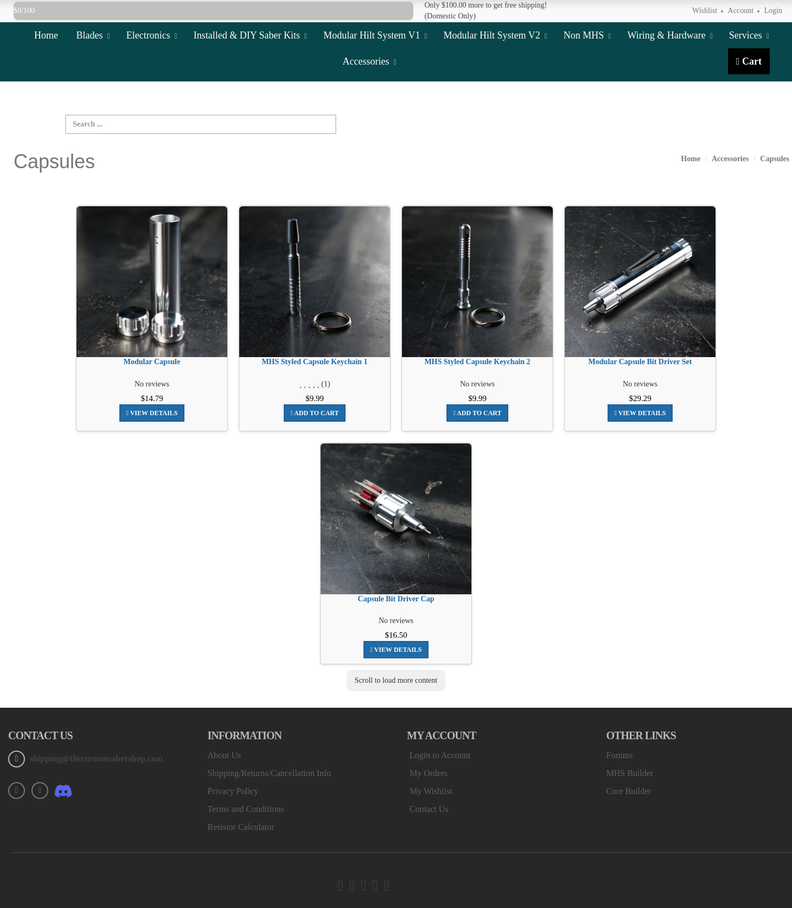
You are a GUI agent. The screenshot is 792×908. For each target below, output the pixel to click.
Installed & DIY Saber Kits (250, 35)
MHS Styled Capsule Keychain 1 (314, 362)
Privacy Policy (233, 791)
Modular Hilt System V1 (375, 35)
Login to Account (440, 755)
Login (773, 11)
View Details (151, 413)
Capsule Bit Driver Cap (396, 599)
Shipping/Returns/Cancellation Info (269, 773)
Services (749, 35)
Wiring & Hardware (669, 35)
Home (46, 35)
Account (740, 11)
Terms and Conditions (246, 809)
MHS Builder (630, 773)
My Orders (429, 773)
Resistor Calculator (241, 826)
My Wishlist (431, 791)
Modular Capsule (152, 362)
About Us (224, 755)
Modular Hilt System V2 (495, 35)
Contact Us (429, 809)
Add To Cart (314, 413)
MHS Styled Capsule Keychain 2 (477, 362)
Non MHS (587, 35)
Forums (619, 755)
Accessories (369, 61)
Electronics (151, 35)
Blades (93, 35)
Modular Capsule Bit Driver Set (640, 362)
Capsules (774, 159)
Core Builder (629, 791)
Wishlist (704, 11)
